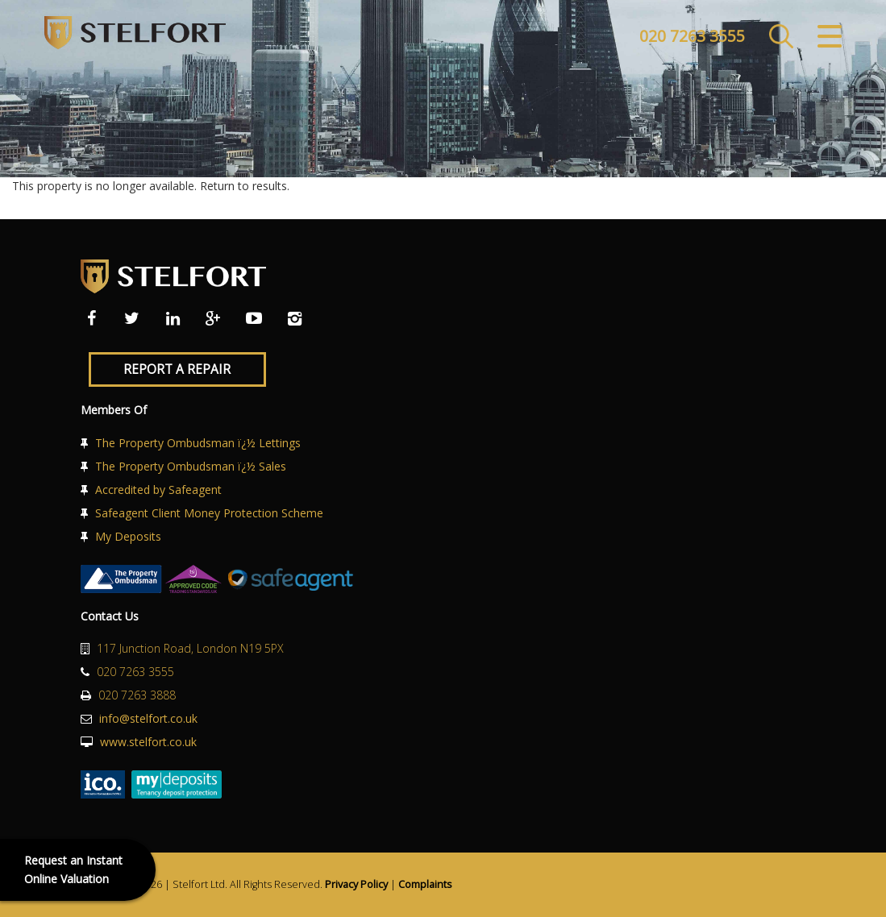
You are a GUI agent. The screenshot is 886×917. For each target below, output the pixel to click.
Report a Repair (177, 369)
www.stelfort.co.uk (148, 741)
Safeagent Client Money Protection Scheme (209, 513)
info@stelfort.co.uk (148, 718)
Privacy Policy (356, 884)
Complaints (425, 884)
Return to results (243, 185)
